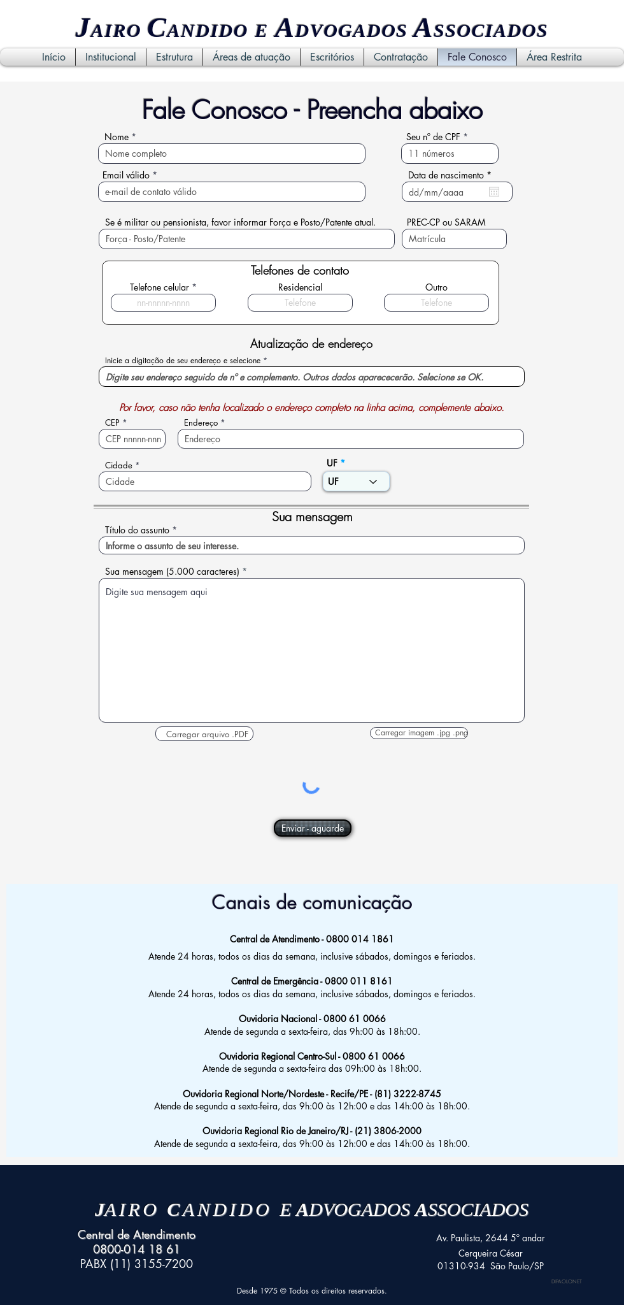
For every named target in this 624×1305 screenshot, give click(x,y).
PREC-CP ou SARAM (446, 222)
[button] (204, 733)
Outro (436, 287)
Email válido (126, 175)
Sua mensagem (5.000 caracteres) (172, 571)
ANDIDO (207, 30)
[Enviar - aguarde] (312, 828)
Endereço (201, 423)
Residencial (300, 287)
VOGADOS (362, 30)
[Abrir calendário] (494, 192)
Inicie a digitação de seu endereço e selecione (182, 360)
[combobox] (312, 376)
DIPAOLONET (566, 1281)
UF (332, 463)
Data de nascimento (452, 175)
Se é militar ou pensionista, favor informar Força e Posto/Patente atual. (240, 222)
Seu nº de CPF (433, 137)
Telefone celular (159, 287)
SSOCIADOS (491, 30)
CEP (112, 423)
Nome (116, 137)
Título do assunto (137, 530)
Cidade (118, 465)
